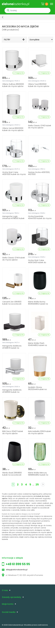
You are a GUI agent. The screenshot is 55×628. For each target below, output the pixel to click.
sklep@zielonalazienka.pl (16, 569)
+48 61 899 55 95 (18, 564)
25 (37, 484)
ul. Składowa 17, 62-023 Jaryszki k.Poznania (22, 575)
